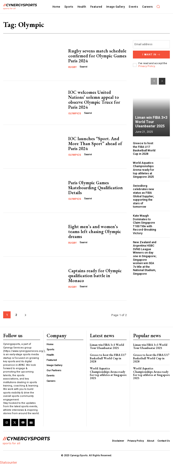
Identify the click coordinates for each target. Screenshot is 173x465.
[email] (151, 44)
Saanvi (83, 66)
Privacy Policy (146, 66)
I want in (151, 54)
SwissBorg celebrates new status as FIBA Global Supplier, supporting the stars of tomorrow (143, 196)
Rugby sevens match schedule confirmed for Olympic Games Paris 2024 (97, 56)
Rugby (72, 67)
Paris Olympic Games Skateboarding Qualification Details (95, 187)
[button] (158, 6)
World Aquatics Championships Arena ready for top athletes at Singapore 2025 (144, 169)
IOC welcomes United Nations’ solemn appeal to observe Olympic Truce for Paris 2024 (94, 99)
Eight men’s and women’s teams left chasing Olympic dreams (94, 231)
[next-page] (25, 314)
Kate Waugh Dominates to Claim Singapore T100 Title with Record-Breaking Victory (144, 224)
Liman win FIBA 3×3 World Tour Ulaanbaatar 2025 (151, 121)
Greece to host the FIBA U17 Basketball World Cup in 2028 (144, 148)
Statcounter (8, 462)
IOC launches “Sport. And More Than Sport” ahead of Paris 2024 (95, 143)
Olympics (74, 113)
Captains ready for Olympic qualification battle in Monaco (95, 275)
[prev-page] (154, 81)
